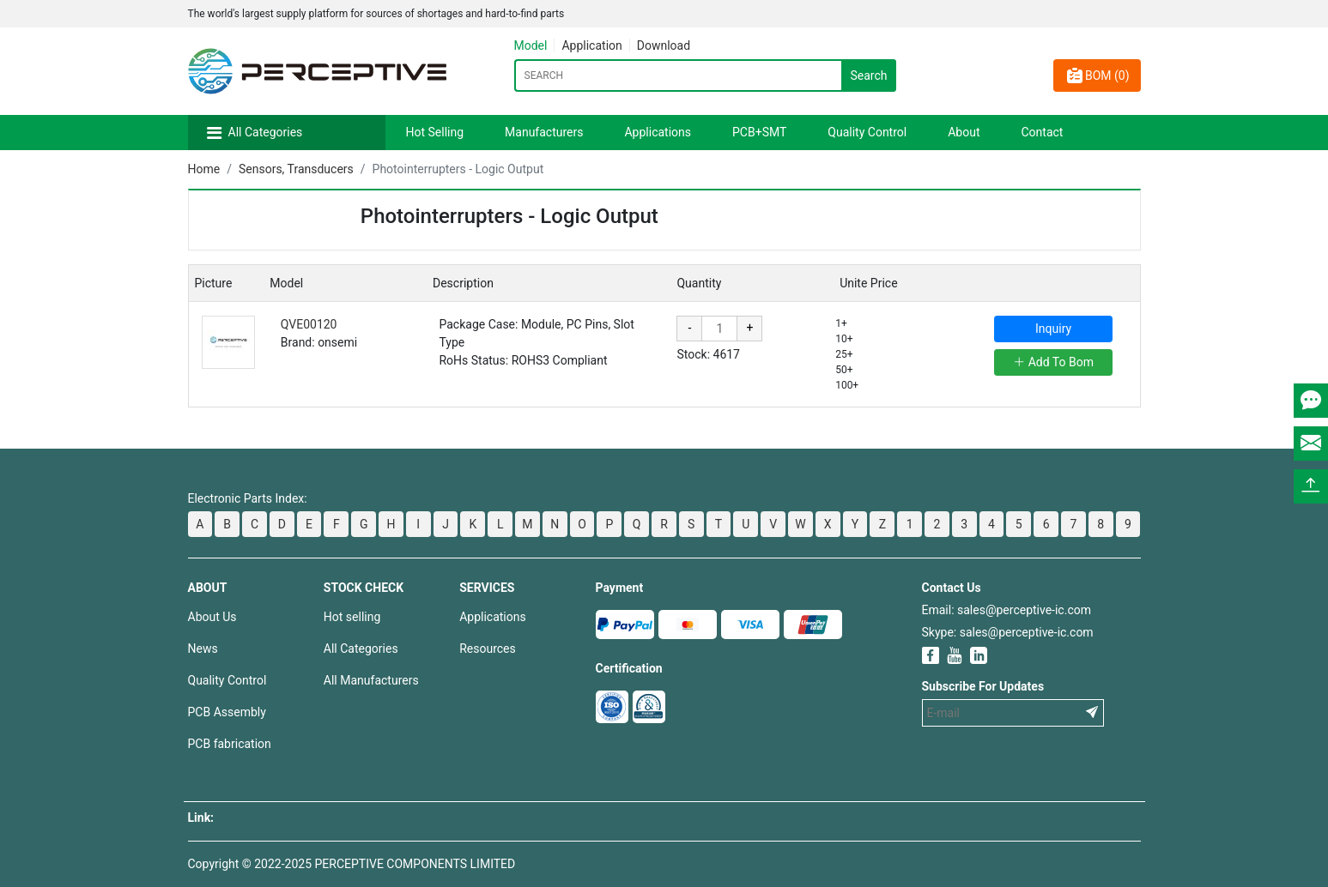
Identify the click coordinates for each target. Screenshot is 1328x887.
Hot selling (352, 617)
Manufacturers (544, 132)
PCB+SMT (759, 132)
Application (591, 45)
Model (531, 45)
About (963, 132)
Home (204, 169)
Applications (657, 132)
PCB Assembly (227, 712)
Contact (1042, 132)
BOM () (1097, 75)
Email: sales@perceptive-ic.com (1006, 610)
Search (868, 75)
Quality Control (867, 132)
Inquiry (1053, 328)
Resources (487, 648)
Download (663, 45)
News (203, 648)
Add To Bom (1053, 362)
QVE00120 (309, 324)
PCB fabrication (229, 744)
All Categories (265, 132)
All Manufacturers (371, 680)
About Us (212, 617)
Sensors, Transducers (296, 169)
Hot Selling (435, 132)
